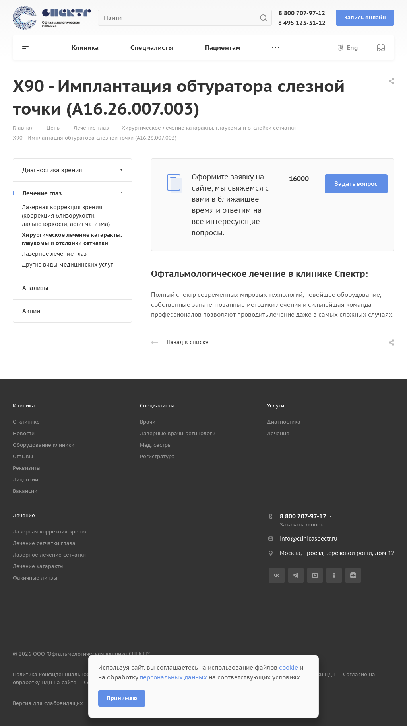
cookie (288, 667)
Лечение (278, 433)
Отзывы (23, 456)
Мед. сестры (156, 445)
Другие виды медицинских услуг (67, 264)
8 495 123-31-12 (302, 23)
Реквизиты (27, 468)
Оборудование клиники (43, 445)
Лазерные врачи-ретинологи (177, 433)
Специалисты (157, 405)
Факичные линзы (35, 577)
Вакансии (25, 491)
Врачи (147, 421)
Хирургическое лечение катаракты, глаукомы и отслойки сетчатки (72, 239)
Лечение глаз (73, 193)
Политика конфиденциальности (54, 674)
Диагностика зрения (73, 170)
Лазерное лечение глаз (54, 253)
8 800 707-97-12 (302, 13)
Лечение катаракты (38, 566)
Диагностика (283, 421)
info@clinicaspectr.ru (308, 538)
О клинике (26, 421)
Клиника (24, 405)
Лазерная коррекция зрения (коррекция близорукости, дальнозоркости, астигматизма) (66, 216)
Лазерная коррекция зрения (50, 531)
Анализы (35, 288)
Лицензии (25, 479)
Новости (24, 433)
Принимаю (122, 698)
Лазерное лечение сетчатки (49, 554)
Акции (31, 311)
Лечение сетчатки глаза (44, 543)
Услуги (275, 405)
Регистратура (157, 456)
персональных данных (173, 677)
